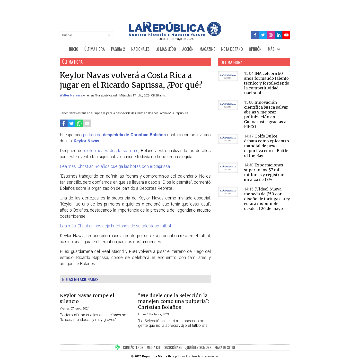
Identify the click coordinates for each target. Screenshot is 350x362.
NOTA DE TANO (232, 49)
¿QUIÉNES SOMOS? (198, 347)
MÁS (271, 49)
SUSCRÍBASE (173, 347)
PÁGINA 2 (118, 49)
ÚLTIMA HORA (94, 49)
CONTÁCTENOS (133, 347)
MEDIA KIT (154, 347)
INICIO (73, 49)
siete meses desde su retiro (111, 150)
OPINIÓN (255, 49)
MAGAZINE (207, 49)
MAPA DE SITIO (225, 347)
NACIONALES (140, 49)
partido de (124, 134)
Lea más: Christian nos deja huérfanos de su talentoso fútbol (115, 226)
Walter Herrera (71, 95)
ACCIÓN (187, 49)
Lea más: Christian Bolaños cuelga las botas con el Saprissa (115, 166)
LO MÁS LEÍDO (166, 49)
